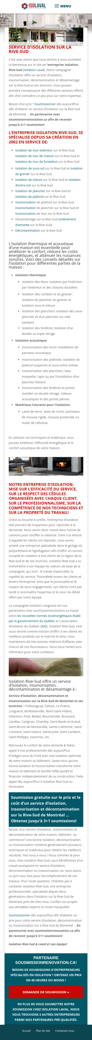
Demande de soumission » (46, 992)
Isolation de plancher (30, 191)
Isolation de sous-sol (29, 168)
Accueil (26, 1031)
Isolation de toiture (28, 180)
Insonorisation (25, 202)
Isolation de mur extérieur (33, 150)
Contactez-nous (64, 1031)
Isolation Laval (34, 70)
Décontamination (28, 230)
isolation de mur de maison (34, 156)
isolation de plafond (29, 196)
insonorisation (25, 208)
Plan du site (43, 1031)
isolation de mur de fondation (36, 161)
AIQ (44, 626)
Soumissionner (45, 104)
